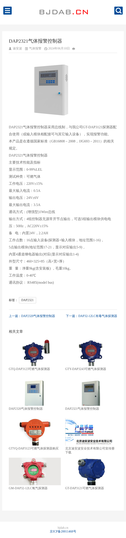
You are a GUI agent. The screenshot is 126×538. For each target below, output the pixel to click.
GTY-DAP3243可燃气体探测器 (91, 354)
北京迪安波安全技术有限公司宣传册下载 (91, 436)
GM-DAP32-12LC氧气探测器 (35, 474)
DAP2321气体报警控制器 (91, 394)
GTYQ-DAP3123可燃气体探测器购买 (35, 434)
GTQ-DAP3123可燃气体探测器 (35, 354)
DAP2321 (27, 300)
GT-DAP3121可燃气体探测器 (91, 474)
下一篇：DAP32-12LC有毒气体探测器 (91, 316)
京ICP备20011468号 (63, 531)
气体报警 (35, 48)
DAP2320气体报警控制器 (35, 394)
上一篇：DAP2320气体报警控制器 (32, 316)
